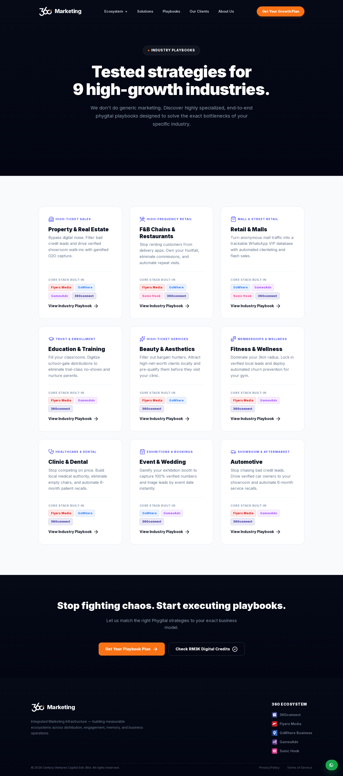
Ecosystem (116, 11)
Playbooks (171, 11)
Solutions (145, 11)
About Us (226, 11)
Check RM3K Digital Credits (207, 649)
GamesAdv (285, 742)
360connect (286, 715)
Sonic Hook (285, 751)
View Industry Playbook (73, 306)
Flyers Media (286, 724)
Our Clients (199, 11)
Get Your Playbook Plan (131, 649)
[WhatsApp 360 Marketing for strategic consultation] (332, 765)
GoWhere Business (292, 733)
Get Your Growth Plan (280, 11)
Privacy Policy (269, 767)
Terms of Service (299, 767)
